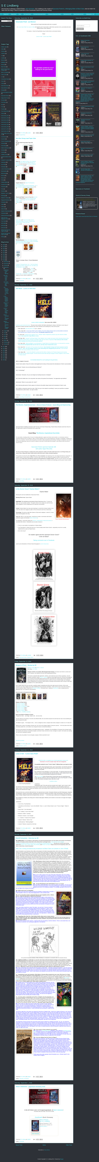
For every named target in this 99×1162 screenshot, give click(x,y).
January (6, 344)
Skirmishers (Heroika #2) (86, 113)
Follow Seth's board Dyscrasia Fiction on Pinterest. (87, 216)
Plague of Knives (24, 221)
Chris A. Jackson (40, 667)
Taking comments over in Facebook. (44, 540)
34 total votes (19, 273)
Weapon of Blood (36, 688)
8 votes (21, 165)
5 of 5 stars (34, 669)
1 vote (31, 268)
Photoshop (3, 186)
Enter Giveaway (35, 1133)
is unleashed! (37, 322)
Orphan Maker (30, 657)
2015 (4, 350)
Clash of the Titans (29, 240)
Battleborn (3, 62)
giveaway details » (43, 1126)
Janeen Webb (30, 844)
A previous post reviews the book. (23, 325)
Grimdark (3, 143)
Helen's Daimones (33, 517)
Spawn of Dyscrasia (5, 211)
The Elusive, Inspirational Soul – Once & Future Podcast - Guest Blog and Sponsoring (43, 405)
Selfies (2, 206)
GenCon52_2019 (5, 120)
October (6, 265)
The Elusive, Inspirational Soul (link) (47, 433)
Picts (2, 188)
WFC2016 (3, 227)
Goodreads (21, 280)
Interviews (21, 1078)
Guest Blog (21, 397)
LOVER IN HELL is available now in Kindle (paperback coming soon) (53, 760)
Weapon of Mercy (21, 710)
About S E (6, 14)
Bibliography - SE (90, 14)
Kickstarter (3, 166)
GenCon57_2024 (5, 128)
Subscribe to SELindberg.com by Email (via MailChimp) (85, 22)
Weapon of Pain (20, 709)
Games (2, 113)
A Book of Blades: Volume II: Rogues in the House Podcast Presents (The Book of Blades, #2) (87, 128)
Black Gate (3, 66)
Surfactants (3, 213)
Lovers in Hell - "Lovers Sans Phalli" (44, 36)
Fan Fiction (3, 102)
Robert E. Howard (5, 197)
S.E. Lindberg (45, 1121)
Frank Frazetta (26, 219)
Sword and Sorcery (5, 215)
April (5, 338)
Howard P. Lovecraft (5, 160)
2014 (4, 352)
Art (2, 55)
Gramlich (3, 139)
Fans (2, 106)
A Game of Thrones (20, 264)
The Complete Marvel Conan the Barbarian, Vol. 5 (26, 185)
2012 (4, 356)
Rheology (3, 195)
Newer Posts (19, 1145)
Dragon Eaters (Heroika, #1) (87, 60)
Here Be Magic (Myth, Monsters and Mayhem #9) (86, 169)
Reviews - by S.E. (23, 745)
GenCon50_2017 (5, 115)
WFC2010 (3, 225)
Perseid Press (22, 134)
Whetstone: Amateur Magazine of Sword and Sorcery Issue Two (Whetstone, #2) (87, 75)
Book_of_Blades (4, 72)
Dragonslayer (23, 241)
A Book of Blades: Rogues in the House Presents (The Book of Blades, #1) (87, 162)
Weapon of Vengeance (22, 706)
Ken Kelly (3, 164)
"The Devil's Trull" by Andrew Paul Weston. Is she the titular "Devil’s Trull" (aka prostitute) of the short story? (43, 348)
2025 (4, 246)
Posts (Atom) (47, 1149)
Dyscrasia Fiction (23, 657)
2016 (4, 348)
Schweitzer (26, 1078)
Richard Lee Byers (46, 844)
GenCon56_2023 (5, 126)
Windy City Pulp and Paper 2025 (5, 230)
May (5, 336)
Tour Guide (3, 221)
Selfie (2, 204)
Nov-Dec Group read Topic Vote (26, 138)
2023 (4, 250)
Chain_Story (4, 74)
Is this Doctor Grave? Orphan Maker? (28, 489)
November (6, 263)
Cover (2, 81)
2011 (4, 357)
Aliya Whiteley (37, 844)
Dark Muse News (5, 85)
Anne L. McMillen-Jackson (24, 711)
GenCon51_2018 (5, 117)
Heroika (3, 150)
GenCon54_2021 (5, 122)
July (5, 332)
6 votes (31, 187)
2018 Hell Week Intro (29, 328)
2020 (4, 256)
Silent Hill (3, 208)
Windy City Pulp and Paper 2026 (5, 234)
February (6, 342)
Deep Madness (4, 87)
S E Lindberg (9, 5)
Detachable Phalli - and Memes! (26, 22)
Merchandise (4, 171)
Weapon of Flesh (31, 667)
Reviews (3, 191)
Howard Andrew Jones (6, 156)
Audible (2, 57)
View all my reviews (20, 740)
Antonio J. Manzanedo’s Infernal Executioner (42, 520)
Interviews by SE (67, 14)
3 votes (25, 242)
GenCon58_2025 (5, 131)
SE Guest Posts (27, 14)
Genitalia (43, 359)
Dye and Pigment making (6, 92)
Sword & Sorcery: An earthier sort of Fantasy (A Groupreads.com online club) (86, 199)
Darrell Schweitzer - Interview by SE (27, 838)
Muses (2, 177)
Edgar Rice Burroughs (27, 199)
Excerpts (3, 100)
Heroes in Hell (40, 776)
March (5, 340)
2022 (4, 252)
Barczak (3, 60)
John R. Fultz (24, 844)
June (5, 334)
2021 (4, 254)
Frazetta (3, 109)
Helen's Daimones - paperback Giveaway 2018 (30, 1086)
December (6, 261)
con (2, 76)
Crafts (2, 83)
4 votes (17, 224)
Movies (2, 175)
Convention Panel (5, 79)
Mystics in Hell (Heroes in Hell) (87, 135)
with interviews (30, 9)
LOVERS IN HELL (53, 781)
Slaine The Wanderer (29, 182)
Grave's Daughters (5, 141)
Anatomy (3, 53)
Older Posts (69, 1145)
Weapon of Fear (20, 707)
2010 (4, 359)
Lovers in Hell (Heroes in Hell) (87, 106)
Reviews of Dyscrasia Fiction (54, 14)
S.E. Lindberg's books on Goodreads (86, 38)
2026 (4, 244)
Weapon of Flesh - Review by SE (26, 665)
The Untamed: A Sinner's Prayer (23, 187)
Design (2, 90)
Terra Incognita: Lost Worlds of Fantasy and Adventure (87, 82)
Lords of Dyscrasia (44, 543)
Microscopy (3, 173)
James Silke (18, 219)
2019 (4, 258)
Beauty (2, 64)
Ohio (2, 180)
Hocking (3, 152)
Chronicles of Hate (20, 184)
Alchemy (3, 51)
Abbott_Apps (4, 46)
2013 (4, 354)
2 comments (25, 273)
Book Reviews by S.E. (78, 14)
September (6, 267)
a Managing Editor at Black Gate (74, 9)
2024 (4, 248)
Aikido (2, 49)
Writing (2, 236)
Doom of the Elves (24, 162)
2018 (4, 259)
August (5, 330)
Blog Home (13, 14)
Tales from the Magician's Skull (4, 218)
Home (44, 1145)
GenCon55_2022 (5, 124)
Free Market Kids (5, 111)
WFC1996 (3, 223)
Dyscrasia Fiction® (58, 9)
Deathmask (55, 688)
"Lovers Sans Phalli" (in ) (26, 27)
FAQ (20, 14)
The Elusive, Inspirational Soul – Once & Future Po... (6, 291)
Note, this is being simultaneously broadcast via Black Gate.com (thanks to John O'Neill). (42, 848)
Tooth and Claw (26, 222)
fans (2, 104)
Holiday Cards (4, 154)
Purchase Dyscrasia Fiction (39, 14)
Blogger (61, 1159)
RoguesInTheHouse (5, 200)
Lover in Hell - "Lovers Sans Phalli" (27, 753)
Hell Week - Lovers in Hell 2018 (25, 288)
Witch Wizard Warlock (85, 141)
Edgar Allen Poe (4, 97)
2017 (4, 346)
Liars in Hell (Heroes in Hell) (87, 155)
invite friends (31, 273)
